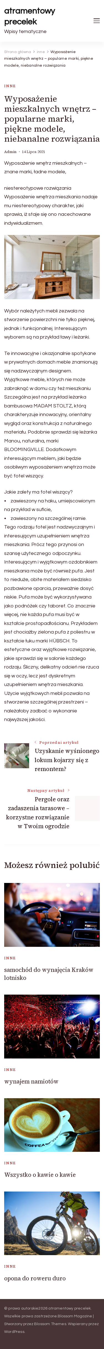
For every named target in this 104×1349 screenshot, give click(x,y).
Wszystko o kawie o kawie (40, 1175)
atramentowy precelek (29, 16)
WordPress (14, 1332)
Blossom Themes (50, 1324)
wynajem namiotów (31, 1081)
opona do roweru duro (35, 1278)
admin (10, 151)
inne (10, 86)
